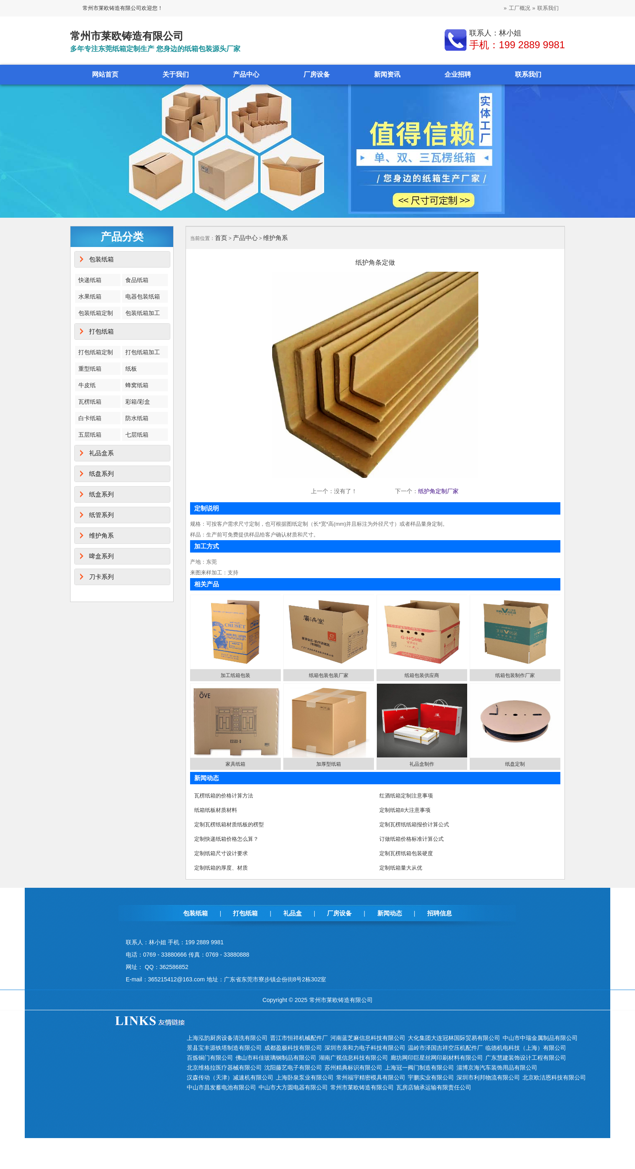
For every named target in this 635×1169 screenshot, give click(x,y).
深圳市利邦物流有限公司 (488, 1077)
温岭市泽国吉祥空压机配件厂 (445, 1047)
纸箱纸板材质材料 (215, 810)
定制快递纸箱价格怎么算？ (226, 839)
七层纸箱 (136, 434)
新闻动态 (389, 913)
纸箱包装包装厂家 (328, 675)
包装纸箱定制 (95, 313)
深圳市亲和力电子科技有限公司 (365, 1047)
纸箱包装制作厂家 (515, 675)
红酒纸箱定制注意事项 (406, 796)
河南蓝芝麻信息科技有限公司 (367, 1038)
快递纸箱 (89, 280)
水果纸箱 (89, 296)
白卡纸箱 (89, 418)
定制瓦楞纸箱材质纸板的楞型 (229, 824)
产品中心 (246, 74)
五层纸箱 (89, 434)
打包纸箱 (101, 331)
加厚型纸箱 (328, 764)
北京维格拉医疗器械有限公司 (224, 1067)
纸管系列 (101, 514)
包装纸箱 (101, 259)
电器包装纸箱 (142, 296)
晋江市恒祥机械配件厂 (299, 1038)
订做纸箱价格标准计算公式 (411, 839)
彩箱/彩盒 (137, 401)
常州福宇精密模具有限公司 (370, 1077)
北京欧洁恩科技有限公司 (554, 1077)
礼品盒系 (101, 452)
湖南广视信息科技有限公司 (353, 1057)
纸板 (131, 368)
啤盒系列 (101, 556)
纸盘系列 (101, 473)
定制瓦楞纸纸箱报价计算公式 (414, 824)
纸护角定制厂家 (438, 491)
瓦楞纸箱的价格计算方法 (223, 796)
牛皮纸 (87, 385)
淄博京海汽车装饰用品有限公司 (496, 1067)
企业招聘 (457, 74)
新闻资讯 (387, 74)
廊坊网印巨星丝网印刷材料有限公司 (436, 1057)
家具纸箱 (235, 764)
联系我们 (548, 8)
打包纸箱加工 (142, 352)
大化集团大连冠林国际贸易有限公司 (454, 1038)
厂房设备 (316, 74)
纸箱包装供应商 (422, 675)
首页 (221, 237)
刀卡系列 (101, 576)
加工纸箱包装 (235, 675)
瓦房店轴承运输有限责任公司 (433, 1087)
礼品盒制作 (421, 764)
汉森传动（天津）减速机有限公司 (230, 1077)
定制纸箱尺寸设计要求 (221, 853)
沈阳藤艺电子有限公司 (293, 1067)
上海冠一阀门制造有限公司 (419, 1067)
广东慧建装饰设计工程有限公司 (525, 1057)
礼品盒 (292, 913)
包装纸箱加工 (142, 313)
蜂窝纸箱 (136, 385)
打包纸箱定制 (95, 352)
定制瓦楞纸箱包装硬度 (406, 853)
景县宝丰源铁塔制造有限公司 (224, 1047)
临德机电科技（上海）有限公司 (525, 1047)
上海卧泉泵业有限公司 (305, 1077)
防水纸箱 (136, 418)
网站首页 (105, 74)
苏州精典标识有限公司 (353, 1067)
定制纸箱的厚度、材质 (221, 868)
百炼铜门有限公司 (210, 1057)
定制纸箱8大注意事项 (404, 810)
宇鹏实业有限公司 (431, 1077)
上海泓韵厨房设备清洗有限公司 (227, 1038)
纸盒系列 (101, 494)
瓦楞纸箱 (89, 401)
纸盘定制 (515, 764)
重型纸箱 (89, 368)
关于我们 (175, 74)
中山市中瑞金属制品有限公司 (540, 1038)
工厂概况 (519, 8)
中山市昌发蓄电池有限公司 (221, 1087)
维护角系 (101, 535)
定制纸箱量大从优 (400, 868)
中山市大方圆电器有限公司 (293, 1087)
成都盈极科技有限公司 (293, 1047)
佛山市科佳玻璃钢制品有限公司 (275, 1057)
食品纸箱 (136, 280)
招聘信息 (439, 913)
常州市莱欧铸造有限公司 (362, 1087)
